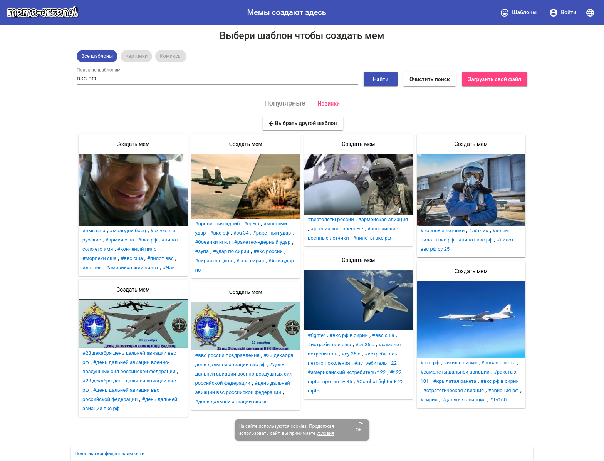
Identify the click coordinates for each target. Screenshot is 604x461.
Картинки (136, 56)
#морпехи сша (99, 258)
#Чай (169, 267)
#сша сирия (250, 260)
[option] (97, 56)
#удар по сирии (231, 251)
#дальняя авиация (464, 399)
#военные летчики (443, 230)
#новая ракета (498, 362)
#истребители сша (329, 344)
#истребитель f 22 (375, 363)
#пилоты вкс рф (372, 238)
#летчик (92, 267)
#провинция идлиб (217, 223)
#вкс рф (147, 240)
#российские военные (336, 228)
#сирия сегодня (213, 260)
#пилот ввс (160, 258)
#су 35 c (365, 344)
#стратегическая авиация (453, 390)
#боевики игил (212, 242)
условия (325, 433)
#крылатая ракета (454, 381)
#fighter (316, 335)
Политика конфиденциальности (109, 453)
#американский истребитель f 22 (347, 372)
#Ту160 (498, 399)
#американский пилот (132, 267)
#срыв (251, 223)
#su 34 (241, 233)
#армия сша (119, 240)
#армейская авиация (383, 219)
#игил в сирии (460, 362)
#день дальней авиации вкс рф (232, 401)
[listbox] (302, 56)
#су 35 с (351, 354)
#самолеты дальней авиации (455, 372)
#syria (202, 251)
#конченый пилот (138, 249)
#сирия (429, 399)
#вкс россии (268, 251)
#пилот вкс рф (475, 240)
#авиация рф (503, 390)
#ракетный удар (272, 233)
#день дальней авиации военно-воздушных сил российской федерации (243, 374)
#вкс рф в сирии (348, 335)
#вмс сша (94, 230)
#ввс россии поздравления (227, 355)
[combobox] (217, 78)
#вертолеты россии (331, 219)
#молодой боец (128, 230)
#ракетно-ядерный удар (262, 242)
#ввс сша (132, 258)
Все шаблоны (97, 56)
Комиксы (171, 56)
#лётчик (478, 230)
